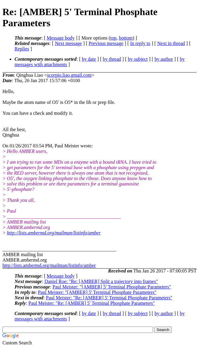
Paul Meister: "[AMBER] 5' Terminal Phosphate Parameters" (111, 286)
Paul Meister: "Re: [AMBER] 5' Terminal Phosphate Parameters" (109, 297)
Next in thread (171, 43)
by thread (112, 59)
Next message (68, 43)
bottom (125, 37)
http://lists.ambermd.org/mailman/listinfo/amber (54, 232)
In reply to (140, 43)
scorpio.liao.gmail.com (69, 75)
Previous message (106, 43)
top (113, 37)
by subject (138, 59)
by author (163, 59)
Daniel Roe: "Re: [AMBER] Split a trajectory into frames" (101, 281)
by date (89, 59)
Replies (22, 48)
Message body (61, 37)
